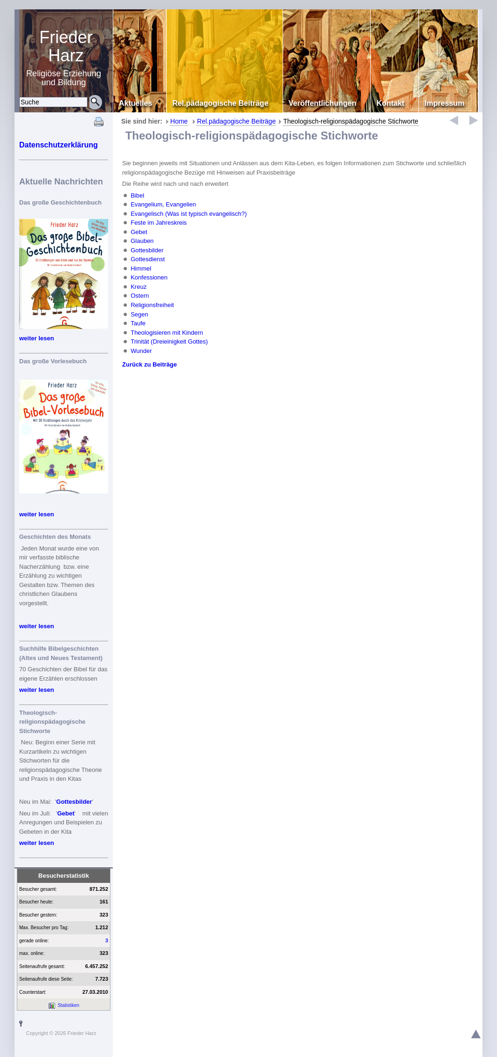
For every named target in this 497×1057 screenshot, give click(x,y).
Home (179, 121)
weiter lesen (36, 338)
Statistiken (68, 1005)
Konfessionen (149, 277)
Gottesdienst (148, 259)
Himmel (141, 268)
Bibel (137, 195)
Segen (139, 313)
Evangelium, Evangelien (163, 204)
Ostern (140, 295)
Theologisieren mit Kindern (167, 332)
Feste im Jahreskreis (159, 222)
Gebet (65, 813)
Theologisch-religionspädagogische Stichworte (350, 121)
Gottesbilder (74, 801)
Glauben (142, 240)
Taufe (138, 323)
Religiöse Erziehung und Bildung (66, 58)
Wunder (141, 350)
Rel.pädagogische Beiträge (236, 121)
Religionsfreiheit (152, 304)
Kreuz (138, 286)
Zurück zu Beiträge (149, 364)
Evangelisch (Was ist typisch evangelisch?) (189, 213)
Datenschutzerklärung (58, 145)
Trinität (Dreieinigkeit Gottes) (169, 341)
